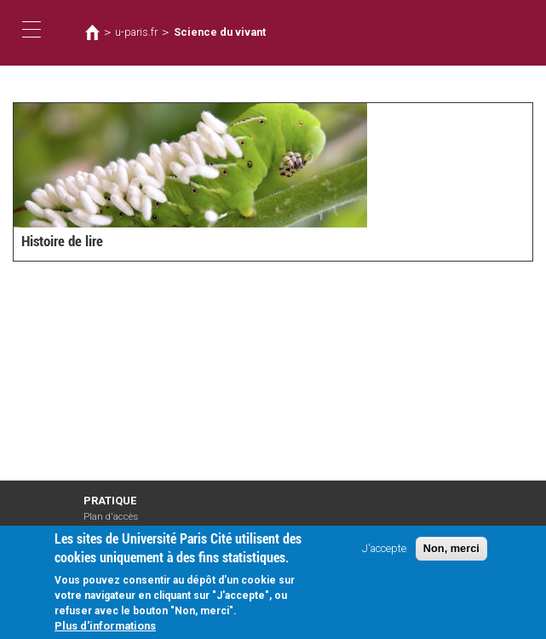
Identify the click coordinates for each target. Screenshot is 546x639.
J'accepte (384, 548)
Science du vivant (217, 32)
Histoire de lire (61, 242)
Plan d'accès (110, 516)
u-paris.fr (136, 32)
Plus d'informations (105, 626)
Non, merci (451, 548)
